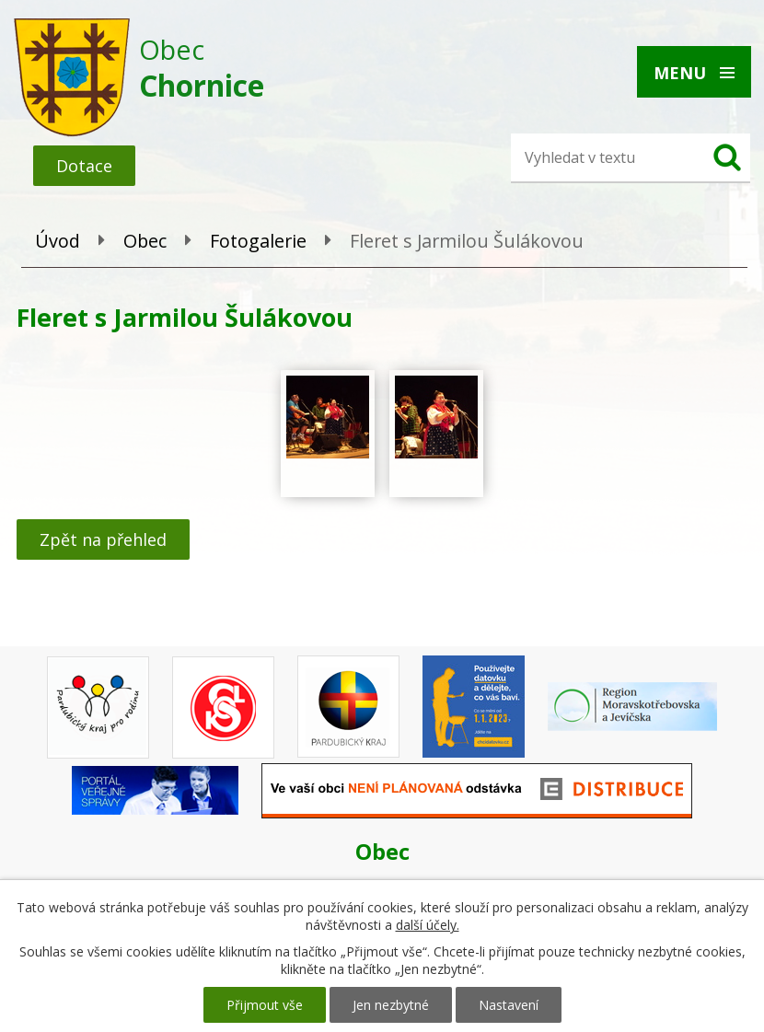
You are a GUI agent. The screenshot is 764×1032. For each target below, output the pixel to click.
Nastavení (508, 1005)
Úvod (57, 240)
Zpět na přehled (103, 539)
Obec (145, 240)
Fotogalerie (258, 240)
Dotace (84, 166)
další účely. (427, 924)
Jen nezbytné (391, 1005)
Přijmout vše (264, 1005)
